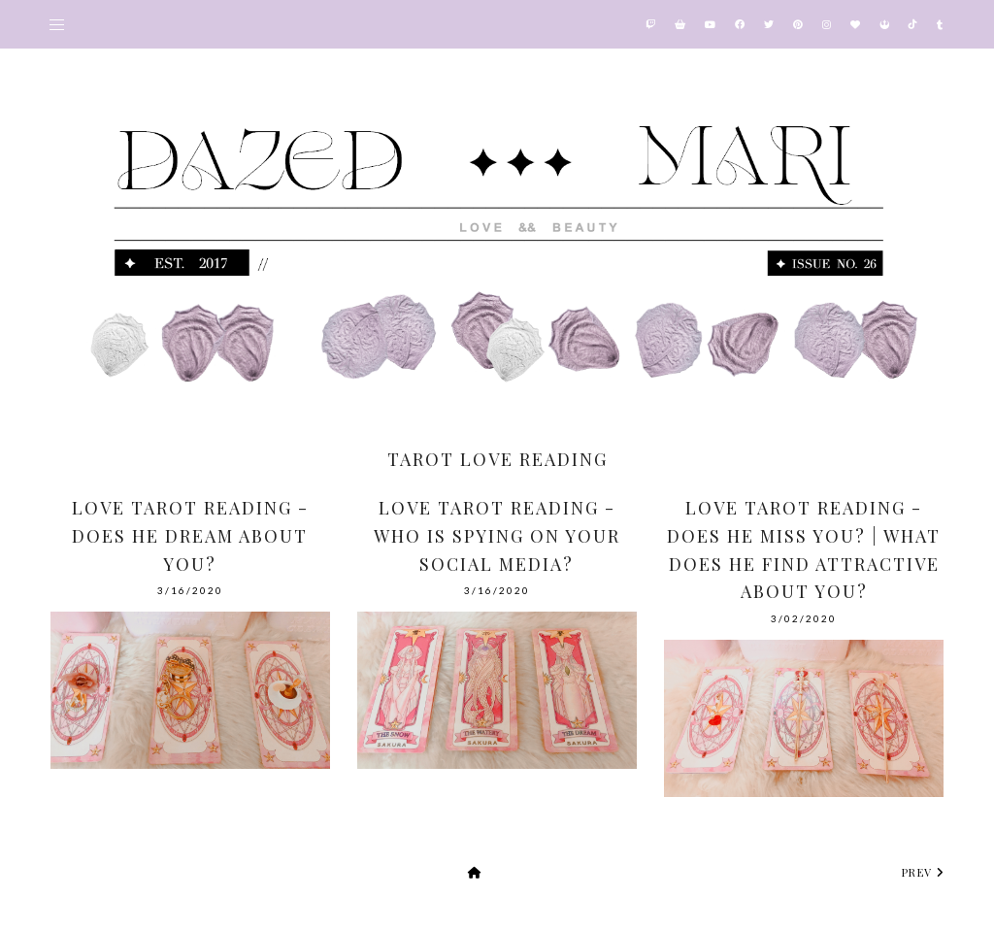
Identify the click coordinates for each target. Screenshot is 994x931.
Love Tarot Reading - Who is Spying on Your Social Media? (497, 536)
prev (923, 872)
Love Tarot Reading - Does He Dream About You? (190, 536)
